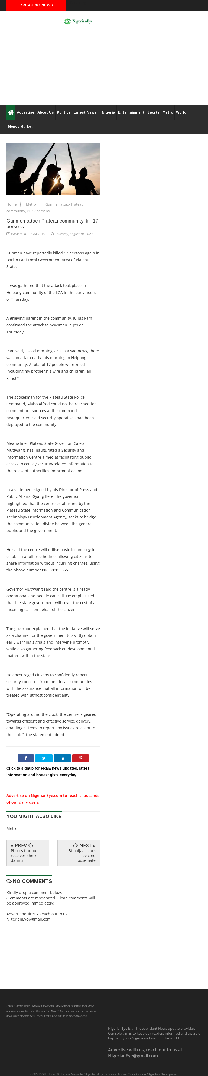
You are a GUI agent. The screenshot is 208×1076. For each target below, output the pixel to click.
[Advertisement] (104, 67)
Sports (153, 112)
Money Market (20, 126)
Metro (167, 112)
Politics (64, 112)
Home (11, 204)
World (181, 112)
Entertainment (131, 112)
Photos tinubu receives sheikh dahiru (25, 855)
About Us (45, 112)
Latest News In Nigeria (94, 112)
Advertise (25, 112)
